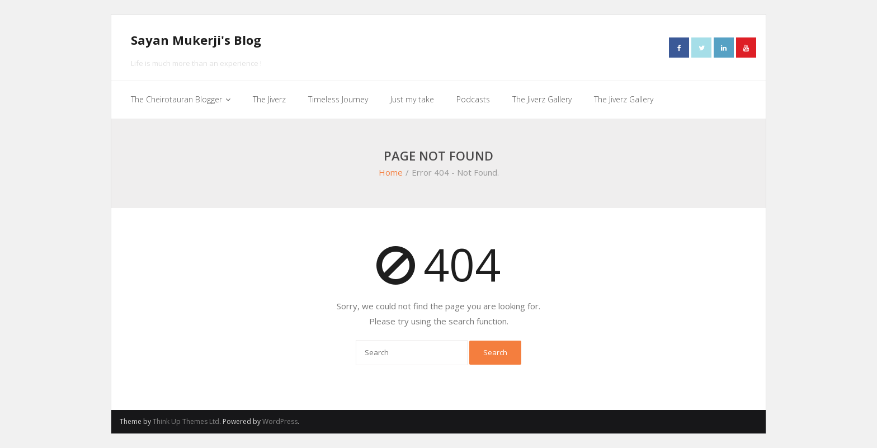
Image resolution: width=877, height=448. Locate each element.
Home (391, 172)
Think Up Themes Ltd (186, 421)
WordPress (280, 421)
